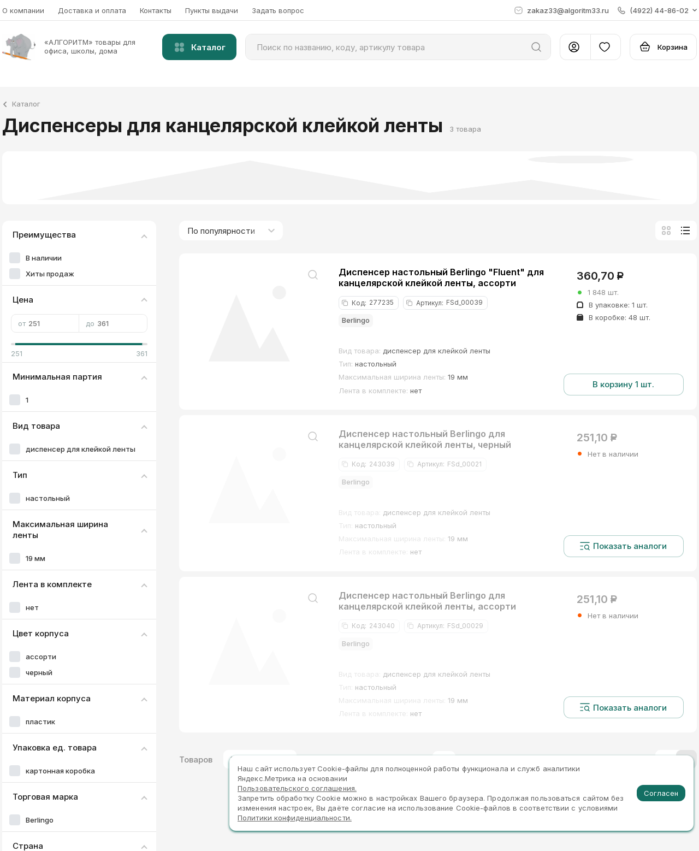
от (45, 323)
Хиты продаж (50, 273)
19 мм (35, 558)
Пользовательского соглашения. (297, 788)
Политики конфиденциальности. (295, 817)
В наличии (44, 257)
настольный (48, 498)
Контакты (155, 10)
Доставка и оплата (92, 10)
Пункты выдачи (211, 10)
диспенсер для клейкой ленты (80, 449)
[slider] (15, 344)
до (113, 323)
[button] (657, 10)
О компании (23, 10)
